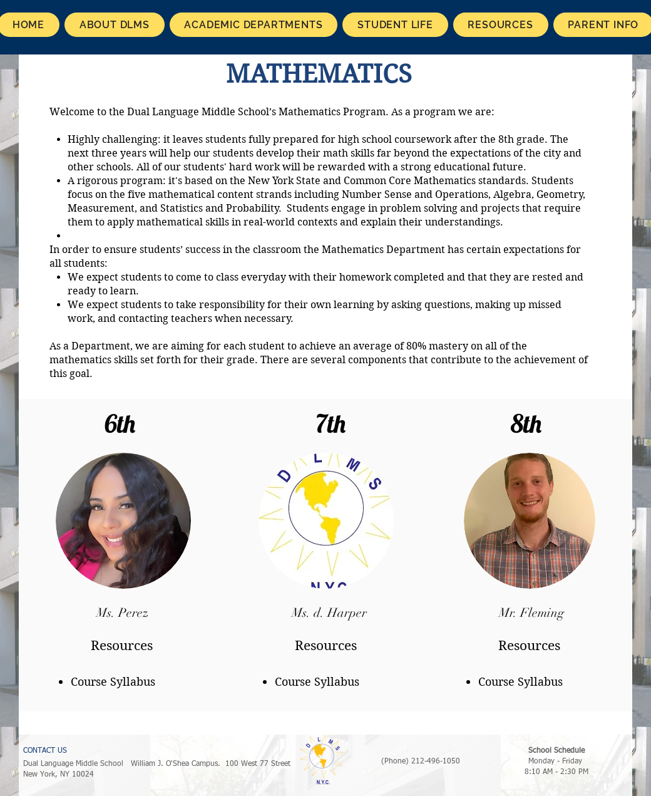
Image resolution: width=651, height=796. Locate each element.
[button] (114, 25)
